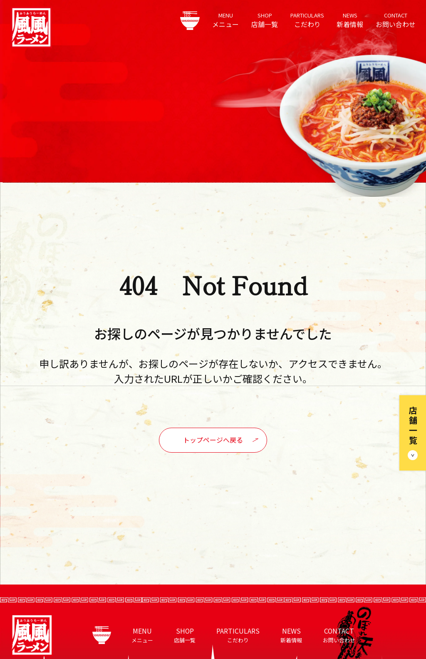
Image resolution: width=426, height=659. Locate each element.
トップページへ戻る (213, 440)
